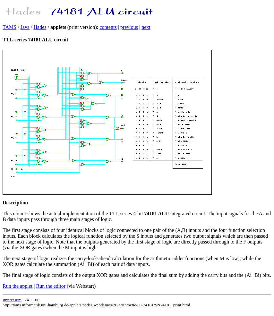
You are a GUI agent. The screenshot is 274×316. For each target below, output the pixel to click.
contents (107, 27)
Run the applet (17, 286)
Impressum (12, 299)
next (145, 27)
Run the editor (51, 286)
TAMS (9, 27)
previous (129, 27)
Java (25, 27)
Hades (40, 27)
